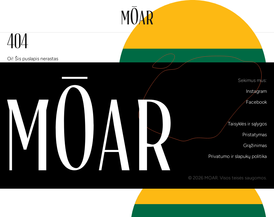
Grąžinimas (255, 145)
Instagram (256, 91)
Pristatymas (254, 134)
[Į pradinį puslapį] (137, 16)
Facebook (256, 102)
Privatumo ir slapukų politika (237, 156)
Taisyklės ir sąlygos (247, 124)
